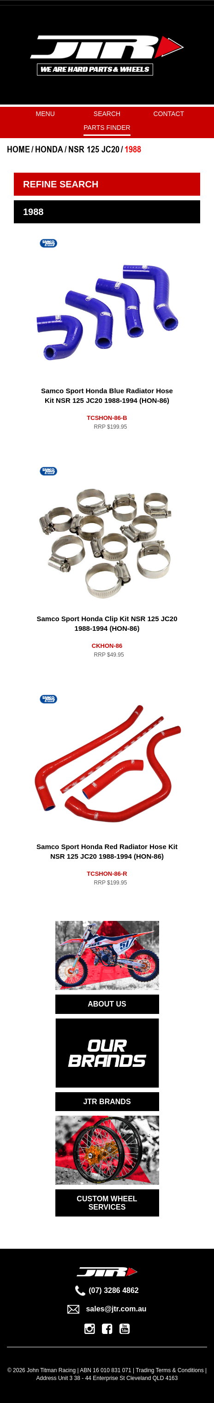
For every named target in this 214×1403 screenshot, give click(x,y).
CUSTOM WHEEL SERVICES (107, 1203)
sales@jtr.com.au (106, 1309)
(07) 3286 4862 (107, 1290)
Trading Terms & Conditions (169, 1370)
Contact (169, 113)
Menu (45, 113)
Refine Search (60, 184)
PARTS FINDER (106, 127)
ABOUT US (107, 1004)
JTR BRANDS (107, 1102)
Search (107, 113)
